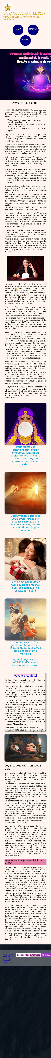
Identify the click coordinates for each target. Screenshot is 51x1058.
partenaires (7, 962)
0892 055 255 (11, 17)
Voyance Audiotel (25, 675)
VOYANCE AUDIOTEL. (24, 13)
